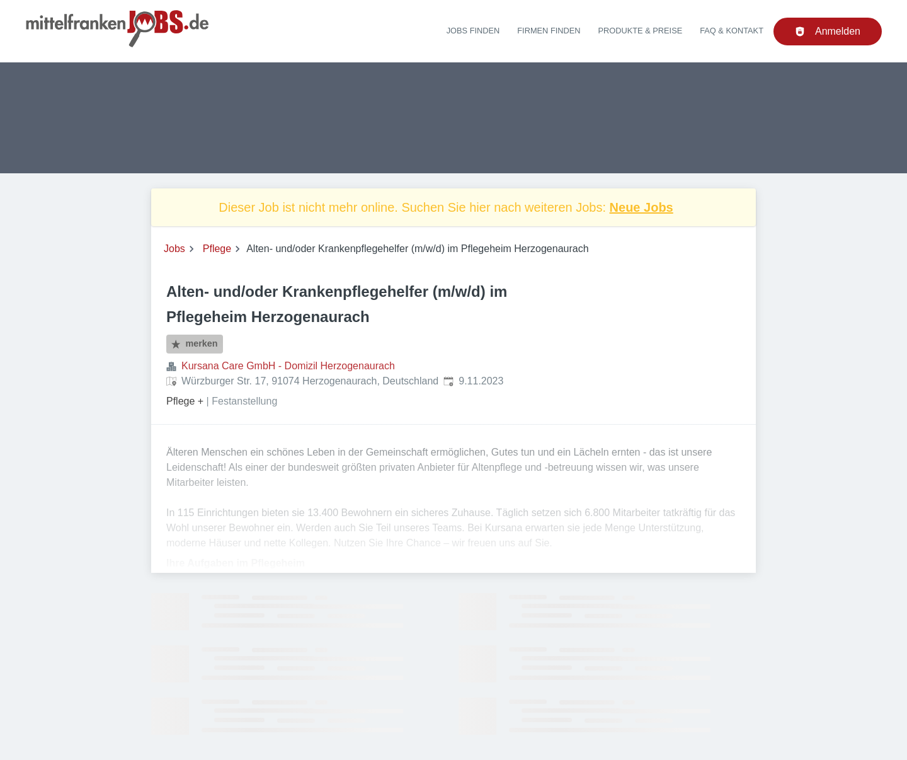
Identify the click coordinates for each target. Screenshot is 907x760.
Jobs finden (473, 30)
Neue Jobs (641, 207)
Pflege (217, 248)
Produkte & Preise (640, 30)
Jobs (174, 248)
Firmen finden (548, 30)
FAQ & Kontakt (731, 30)
